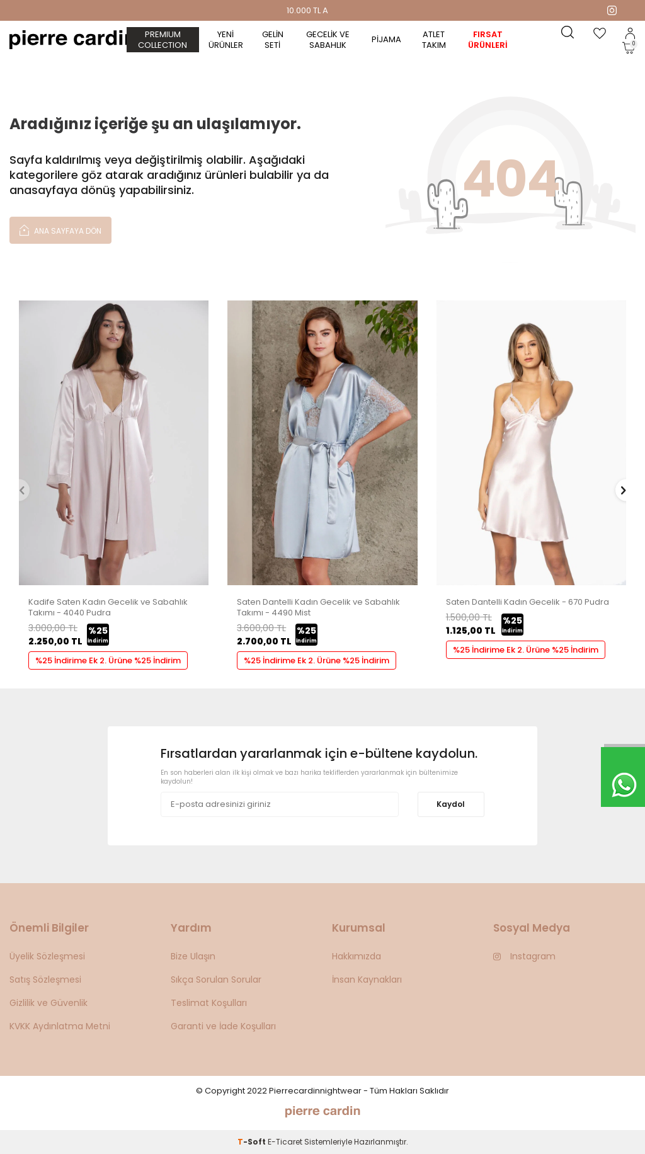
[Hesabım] (630, 33)
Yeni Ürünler (225, 39)
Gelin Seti (272, 39)
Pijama (386, 39)
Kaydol (451, 804)
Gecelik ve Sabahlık (328, 39)
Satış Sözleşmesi (45, 979)
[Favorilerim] (599, 33)
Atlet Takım (434, 39)
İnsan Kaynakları (367, 979)
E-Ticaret (285, 1141)
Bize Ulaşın (193, 956)
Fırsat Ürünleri (488, 39)
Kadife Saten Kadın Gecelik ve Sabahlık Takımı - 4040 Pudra (108, 608)
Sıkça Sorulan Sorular (216, 979)
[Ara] (567, 33)
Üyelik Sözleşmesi (47, 956)
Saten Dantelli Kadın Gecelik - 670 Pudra (527, 602)
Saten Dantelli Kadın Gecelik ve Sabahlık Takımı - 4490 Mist (318, 608)
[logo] (72, 40)
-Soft (252, 1141)
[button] (19, 490)
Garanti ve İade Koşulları (223, 1026)
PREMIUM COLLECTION (162, 39)
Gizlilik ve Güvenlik (48, 1003)
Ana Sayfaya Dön (60, 229)
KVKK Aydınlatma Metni (59, 1026)
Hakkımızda (356, 956)
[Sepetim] (629, 48)
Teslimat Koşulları (209, 1003)
